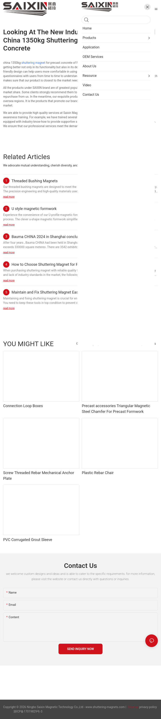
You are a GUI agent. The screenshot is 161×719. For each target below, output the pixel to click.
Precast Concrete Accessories (120, 343)
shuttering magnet (33, 62)
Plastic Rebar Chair (98, 472)
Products (150, 343)
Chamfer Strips (86, 343)
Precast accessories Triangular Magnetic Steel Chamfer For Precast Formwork (116, 409)
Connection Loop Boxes (23, 406)
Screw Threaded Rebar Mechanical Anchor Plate (38, 475)
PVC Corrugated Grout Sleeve (27, 539)
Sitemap (132, 707)
